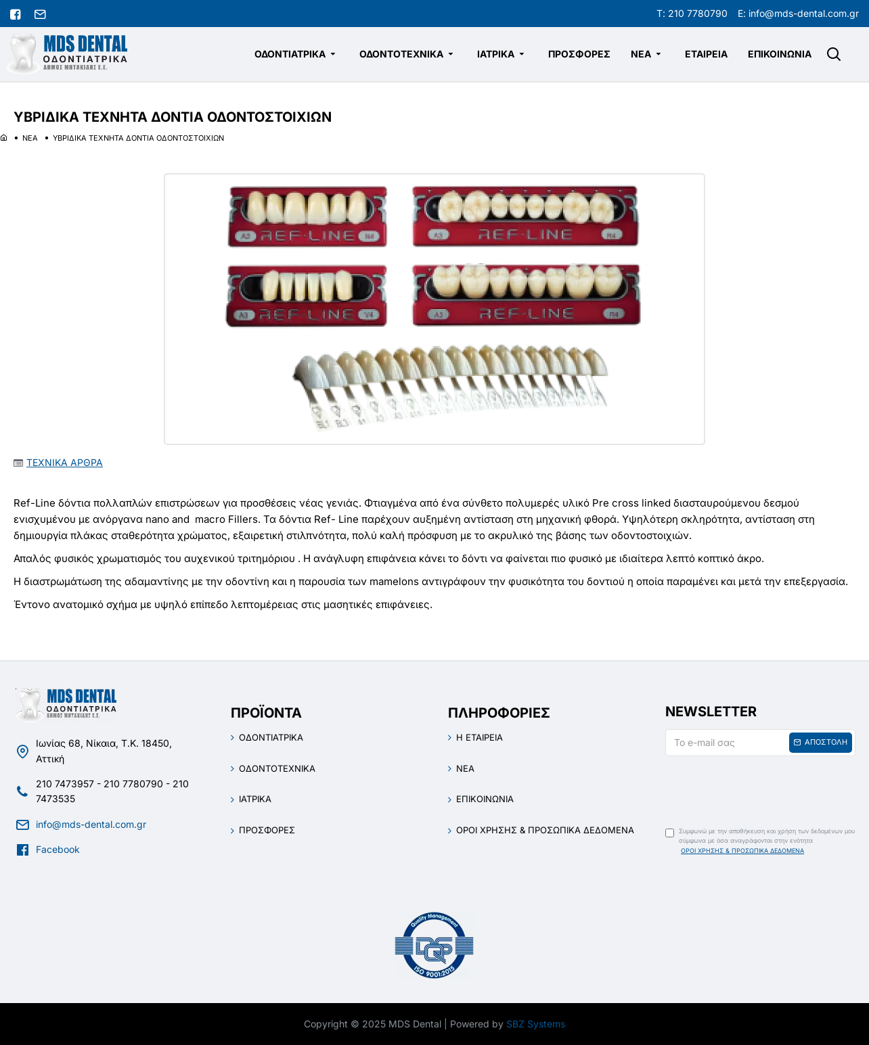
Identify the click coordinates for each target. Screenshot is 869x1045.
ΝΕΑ (30, 138)
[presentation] (760, 787)
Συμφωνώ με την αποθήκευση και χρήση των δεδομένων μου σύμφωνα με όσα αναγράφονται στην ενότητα (760, 841)
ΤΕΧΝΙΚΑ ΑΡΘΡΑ (64, 462)
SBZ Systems (535, 1023)
